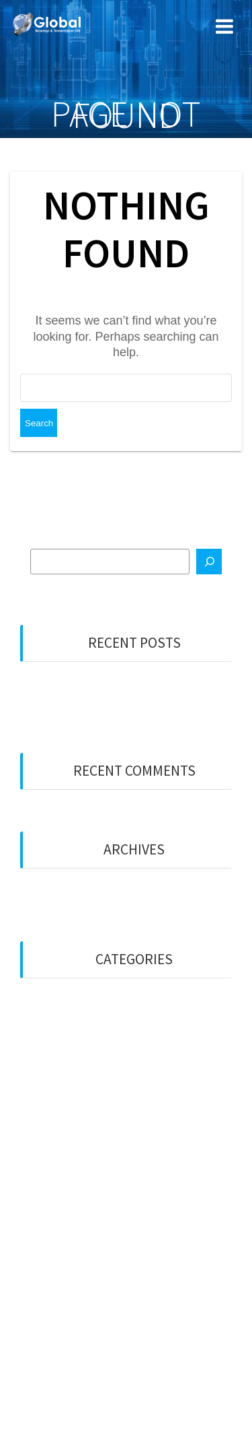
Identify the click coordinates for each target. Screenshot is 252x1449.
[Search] (209, 561)
